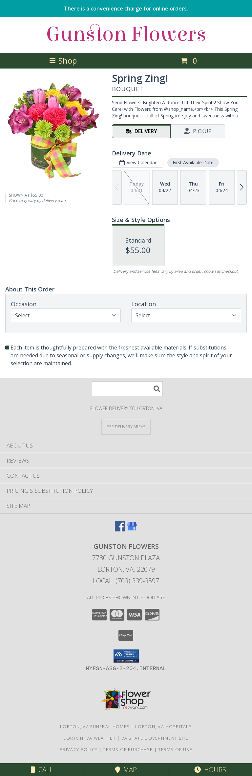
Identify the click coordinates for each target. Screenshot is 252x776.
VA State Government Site (155, 738)
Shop (63, 60)
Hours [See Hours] (210, 769)
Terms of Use (175, 749)
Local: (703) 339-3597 (126, 580)
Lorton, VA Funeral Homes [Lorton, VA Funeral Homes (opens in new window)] (95, 726)
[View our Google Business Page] (132, 529)
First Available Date (193, 162)
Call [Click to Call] (42, 769)
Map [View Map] (126, 769)
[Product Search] (127, 388)
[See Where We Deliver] (126, 426)
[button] (126, 656)
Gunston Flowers (126, 34)
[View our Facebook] (120, 529)
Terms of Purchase (128, 749)
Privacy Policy (78, 749)
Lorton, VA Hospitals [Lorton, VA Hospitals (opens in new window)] (163, 726)
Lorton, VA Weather (89, 738)
